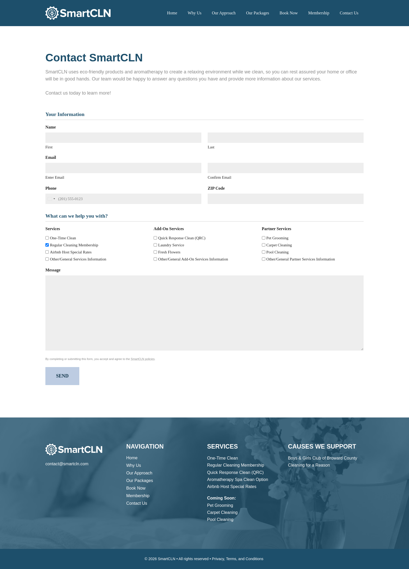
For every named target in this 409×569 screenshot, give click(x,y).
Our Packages (257, 13)
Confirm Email (219, 177)
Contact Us (349, 13)
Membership (318, 13)
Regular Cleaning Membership (74, 245)
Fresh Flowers (169, 252)
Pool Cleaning (277, 252)
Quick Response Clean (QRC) (181, 238)
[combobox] (51, 199)
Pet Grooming (277, 238)
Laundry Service (171, 245)
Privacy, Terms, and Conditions (237, 559)
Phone (52, 188)
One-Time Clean (63, 238)
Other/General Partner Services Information (300, 259)
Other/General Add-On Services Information (193, 259)
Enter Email (54, 177)
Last (211, 147)
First (49, 147)
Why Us (194, 13)
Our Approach (224, 13)
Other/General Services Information (78, 259)
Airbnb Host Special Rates (71, 252)
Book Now (289, 13)
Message (54, 270)
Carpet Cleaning (279, 245)
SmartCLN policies (142, 359)
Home (172, 13)
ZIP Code (218, 188)
